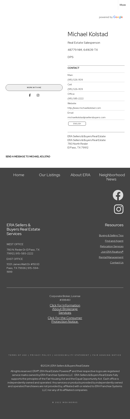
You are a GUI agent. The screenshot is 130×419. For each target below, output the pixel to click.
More (123, 5)
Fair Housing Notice (107, 355)
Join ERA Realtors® (112, 252)
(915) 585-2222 (76, 98)
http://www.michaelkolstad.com (84, 107)
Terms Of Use (18, 355)
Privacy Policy (40, 355)
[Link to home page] (4, 5)
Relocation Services (111, 246)
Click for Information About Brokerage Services (65, 309)
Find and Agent (114, 241)
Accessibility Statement (72, 355)
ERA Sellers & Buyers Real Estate (87, 136)
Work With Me (34, 87)
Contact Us (116, 262)
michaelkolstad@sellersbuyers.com (87, 117)
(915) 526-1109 (75, 79)
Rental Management (111, 257)
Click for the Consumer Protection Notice (65, 320)
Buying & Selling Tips (111, 235)
